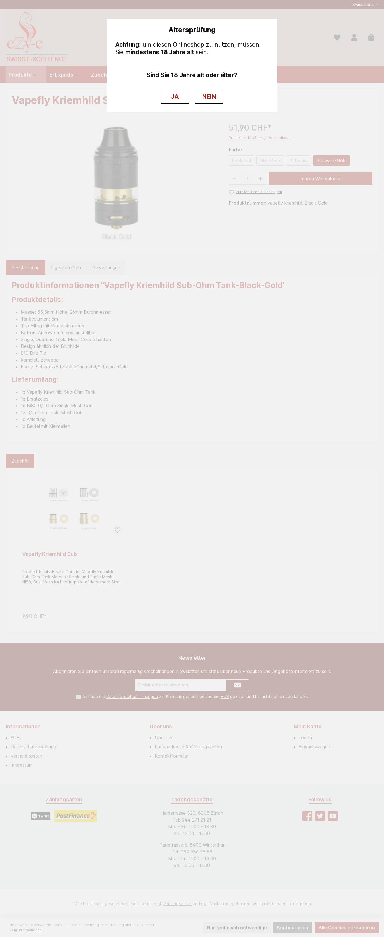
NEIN (209, 96)
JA (175, 96)
